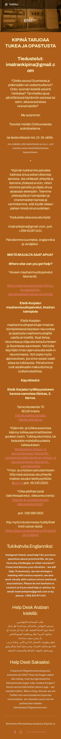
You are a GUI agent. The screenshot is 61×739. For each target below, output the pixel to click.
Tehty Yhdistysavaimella (36, 732)
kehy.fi (17, 483)
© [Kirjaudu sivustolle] (7, 723)
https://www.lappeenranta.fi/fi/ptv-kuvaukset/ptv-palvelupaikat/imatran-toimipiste (30, 290)
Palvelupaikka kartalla (30, 415)
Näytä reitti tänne (30, 419)
